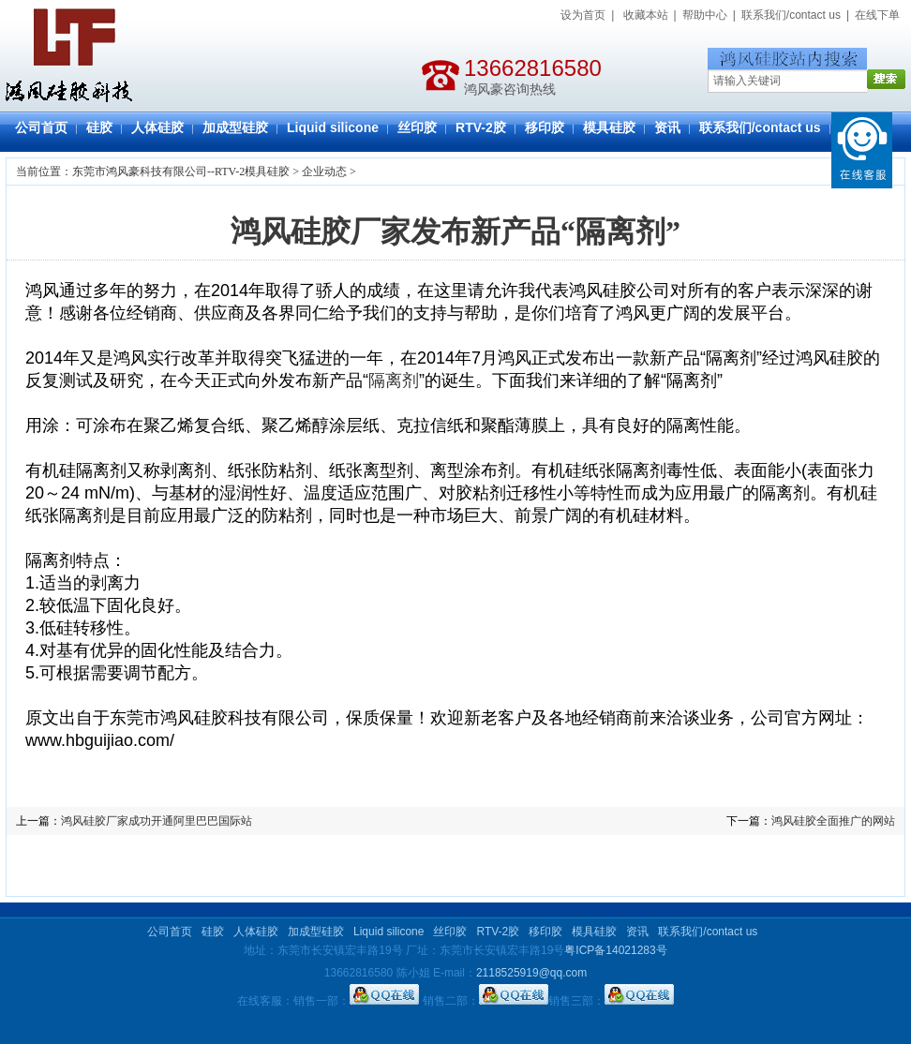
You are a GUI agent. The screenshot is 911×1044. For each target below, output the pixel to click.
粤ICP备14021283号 (615, 950)
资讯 (667, 127)
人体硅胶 (157, 127)
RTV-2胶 (481, 127)
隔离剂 (393, 380)
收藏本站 (645, 15)
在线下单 (877, 15)
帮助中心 (704, 15)
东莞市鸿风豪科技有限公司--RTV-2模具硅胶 (181, 171)
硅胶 (99, 127)
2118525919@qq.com (531, 972)
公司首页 (41, 127)
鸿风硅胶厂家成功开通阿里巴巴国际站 (156, 821)
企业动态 (324, 171)
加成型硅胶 (235, 127)
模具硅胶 (609, 127)
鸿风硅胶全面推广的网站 (833, 821)
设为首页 (582, 15)
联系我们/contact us (791, 15)
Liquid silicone (333, 127)
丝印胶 (417, 127)
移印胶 (544, 127)
